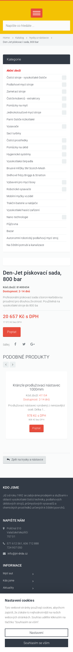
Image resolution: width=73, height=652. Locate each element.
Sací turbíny (14, 133)
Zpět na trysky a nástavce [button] (25, 460)
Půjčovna (12, 224)
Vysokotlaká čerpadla (36, 161)
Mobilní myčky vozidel (20, 196)
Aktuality (18, 588)
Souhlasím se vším (36, 643)
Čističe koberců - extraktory (36, 98)
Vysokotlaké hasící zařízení (23, 210)
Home (8, 37)
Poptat (11, 332)
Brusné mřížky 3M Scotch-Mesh (26, 168)
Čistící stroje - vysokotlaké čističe (36, 77)
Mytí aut (18, 574)
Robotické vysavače (36, 189)
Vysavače (36, 126)
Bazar (10, 231)
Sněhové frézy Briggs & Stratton (26, 175)
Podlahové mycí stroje (36, 84)
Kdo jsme (18, 581)
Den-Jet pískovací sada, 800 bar (21, 42)
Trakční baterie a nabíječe (22, 203)
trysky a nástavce (40, 37)
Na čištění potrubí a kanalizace (25, 245)
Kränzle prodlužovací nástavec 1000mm (36, 387)
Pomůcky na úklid (36, 147)
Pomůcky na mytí (36, 105)
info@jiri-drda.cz (18, 553)
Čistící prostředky (36, 140)
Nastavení (36, 633)
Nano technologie (36, 217)
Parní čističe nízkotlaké (20, 119)
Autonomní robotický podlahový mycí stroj (32, 238)
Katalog (21, 37)
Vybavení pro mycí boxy (36, 182)
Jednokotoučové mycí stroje (36, 112)
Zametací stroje (36, 91)
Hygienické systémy (36, 154)
